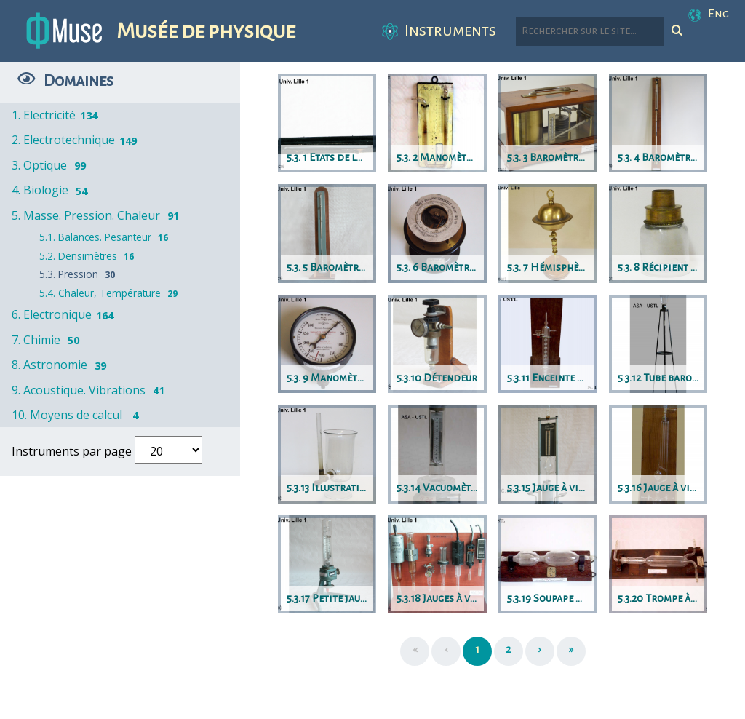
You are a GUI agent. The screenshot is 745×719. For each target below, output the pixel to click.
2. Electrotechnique (75, 140)
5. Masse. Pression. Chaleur (98, 215)
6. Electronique (64, 314)
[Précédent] (446, 651)
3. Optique (51, 165)
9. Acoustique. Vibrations (91, 390)
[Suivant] (539, 651)
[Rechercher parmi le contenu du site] (590, 31)
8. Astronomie (61, 365)
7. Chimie (48, 340)
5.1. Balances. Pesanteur (105, 237)
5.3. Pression (79, 274)
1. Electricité (56, 115)
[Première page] (414, 651)
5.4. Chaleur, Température (110, 293)
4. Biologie (52, 190)
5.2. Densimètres (88, 256)
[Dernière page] (571, 651)
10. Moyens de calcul (79, 415)
